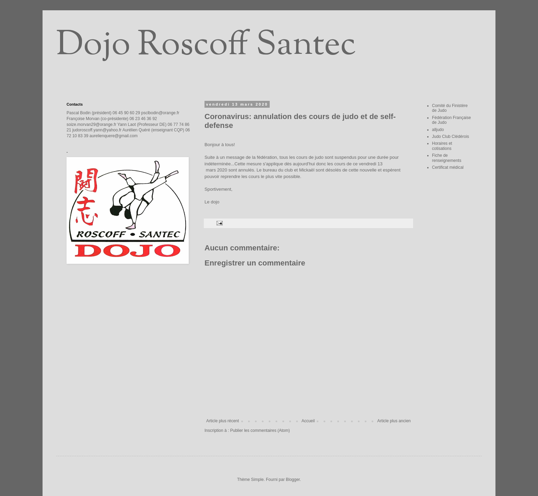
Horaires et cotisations (442, 146)
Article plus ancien (394, 420)
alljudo (438, 129)
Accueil (308, 420)
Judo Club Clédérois (450, 136)
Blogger (293, 479)
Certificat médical (448, 167)
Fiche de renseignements (446, 158)
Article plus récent (222, 420)
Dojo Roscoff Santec (206, 46)
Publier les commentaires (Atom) (260, 430)
